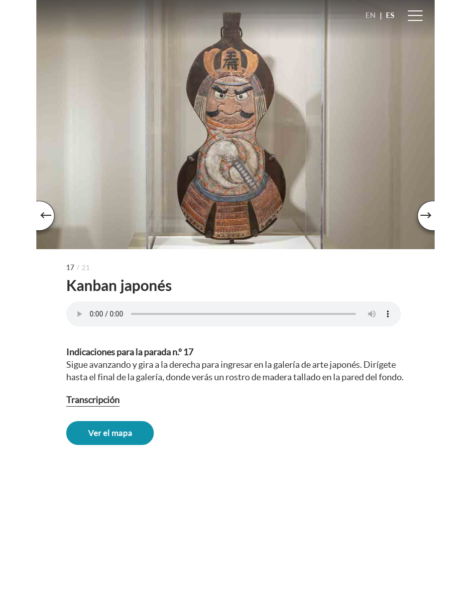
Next (420, 218)
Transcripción (92, 400)
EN (370, 14)
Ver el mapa (110, 433)
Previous (51, 218)
